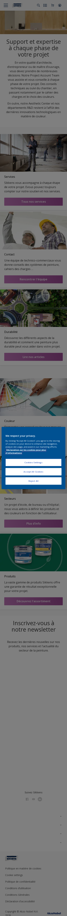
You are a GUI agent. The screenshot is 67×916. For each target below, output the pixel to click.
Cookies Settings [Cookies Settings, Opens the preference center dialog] (33, 462)
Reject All (34, 481)
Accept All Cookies (33, 471)
